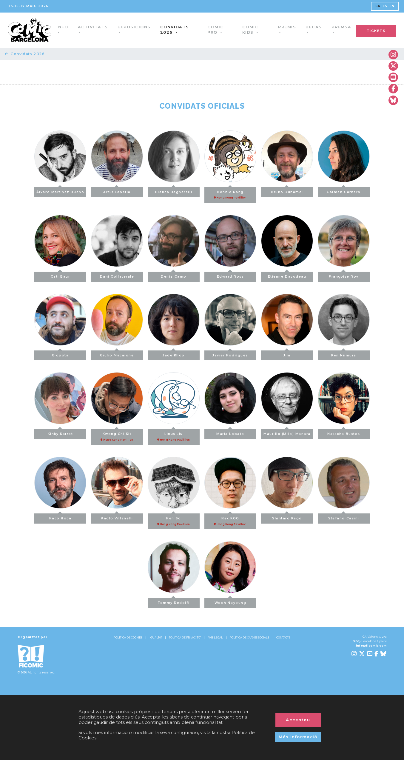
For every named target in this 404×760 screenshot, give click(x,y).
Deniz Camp (173, 275)
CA (377, 6)
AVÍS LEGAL (215, 637)
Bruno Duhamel (287, 190)
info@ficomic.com (371, 645)
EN (392, 6)
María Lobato (230, 432)
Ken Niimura (343, 353)
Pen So (173, 519)
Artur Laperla (117, 190)
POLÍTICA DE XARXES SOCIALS (249, 637)
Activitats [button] (94, 27)
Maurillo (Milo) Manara (287, 432)
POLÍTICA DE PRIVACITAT (185, 637)
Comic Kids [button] (251, 30)
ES (385, 6)
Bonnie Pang (230, 193)
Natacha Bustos (343, 432)
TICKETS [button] (376, 31)
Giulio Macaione (117, 353)
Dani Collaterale (117, 275)
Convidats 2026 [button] (176, 30)
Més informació (298, 736)
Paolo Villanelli (117, 516)
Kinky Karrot (60, 432)
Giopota (60, 353)
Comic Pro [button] (216, 30)
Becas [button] (314, 27)
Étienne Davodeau (287, 275)
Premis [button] (287, 27)
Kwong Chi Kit (117, 435)
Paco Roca (60, 516)
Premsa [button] (341, 27)
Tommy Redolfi (174, 601)
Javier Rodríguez (230, 353)
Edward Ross (230, 275)
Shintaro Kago (287, 516)
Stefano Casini (343, 516)
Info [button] (64, 27)
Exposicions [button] (135, 27)
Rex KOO (230, 519)
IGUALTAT (155, 637)
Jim (287, 353)
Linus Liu (173, 435)
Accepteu (298, 719)
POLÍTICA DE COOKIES (128, 637)
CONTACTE (283, 637)
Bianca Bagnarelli (173, 190)
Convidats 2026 (25, 54)
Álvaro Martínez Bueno (60, 190)
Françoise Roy (344, 275)
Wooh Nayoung (230, 601)
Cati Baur (60, 275)
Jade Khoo (174, 353)
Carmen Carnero (344, 190)
